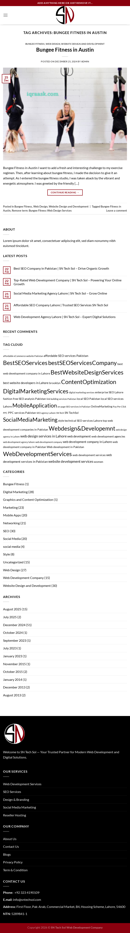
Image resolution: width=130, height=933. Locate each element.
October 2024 (13, 632)
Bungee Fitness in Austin (65, 50)
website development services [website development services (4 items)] (70, 461)
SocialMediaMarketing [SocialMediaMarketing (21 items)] (30, 419)
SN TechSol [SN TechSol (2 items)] (72, 412)
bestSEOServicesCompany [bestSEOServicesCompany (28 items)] (82, 362)
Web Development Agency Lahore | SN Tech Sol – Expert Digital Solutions (65, 317)
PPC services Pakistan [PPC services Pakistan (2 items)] (22, 412)
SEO (6, 531)
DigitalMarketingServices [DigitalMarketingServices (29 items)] (35, 391)
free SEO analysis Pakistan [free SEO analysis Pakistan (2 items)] (29, 398)
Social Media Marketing (19, 807)
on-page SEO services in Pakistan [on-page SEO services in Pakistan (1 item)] (73, 406)
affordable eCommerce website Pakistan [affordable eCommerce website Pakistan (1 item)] (23, 356)
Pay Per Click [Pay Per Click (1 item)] (119, 406)
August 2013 (12, 695)
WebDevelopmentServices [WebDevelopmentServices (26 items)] (37, 453)
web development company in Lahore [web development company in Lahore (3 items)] (87, 442)
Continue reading (65, 192)
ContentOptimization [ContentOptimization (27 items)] (88, 381)
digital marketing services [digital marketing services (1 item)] (81, 392)
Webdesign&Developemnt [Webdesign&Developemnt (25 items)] (82, 428)
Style (6, 554)
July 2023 (10, 648)
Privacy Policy (13, 862)
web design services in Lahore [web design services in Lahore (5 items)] (43, 436)
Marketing (10, 507)
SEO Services (12, 792)
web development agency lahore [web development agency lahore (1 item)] (19, 442)
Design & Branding (16, 799)
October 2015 (13, 671)
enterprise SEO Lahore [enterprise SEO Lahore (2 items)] (109, 392)
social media (11, 546)
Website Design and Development (83, 44)
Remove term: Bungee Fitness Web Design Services (42, 210)
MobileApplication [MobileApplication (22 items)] (34, 405)
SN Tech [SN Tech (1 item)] (60, 413)
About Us (9, 839)
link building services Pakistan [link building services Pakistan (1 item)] (61, 399)
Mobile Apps (12, 515)
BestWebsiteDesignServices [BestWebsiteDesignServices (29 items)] (87, 372)
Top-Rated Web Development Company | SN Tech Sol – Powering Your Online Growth (67, 282)
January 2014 (12, 679)
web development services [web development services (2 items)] (89, 455)
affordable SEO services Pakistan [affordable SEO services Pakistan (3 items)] (66, 355)
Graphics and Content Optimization (28, 499)
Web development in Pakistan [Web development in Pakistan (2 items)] (65, 447)
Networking (11, 523)
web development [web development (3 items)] (79, 436)
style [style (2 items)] (61, 420)
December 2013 (14, 687)
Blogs (7, 854)
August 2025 (12, 609)
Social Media (12, 538)
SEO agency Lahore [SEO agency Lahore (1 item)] (46, 413)
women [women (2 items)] (98, 461)
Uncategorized (13, 562)
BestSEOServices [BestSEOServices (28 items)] (25, 362)
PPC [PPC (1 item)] (5, 413)
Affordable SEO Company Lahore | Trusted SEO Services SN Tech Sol (61, 305)
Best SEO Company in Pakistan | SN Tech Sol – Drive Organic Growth (61, 268)
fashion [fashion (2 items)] (7, 398)
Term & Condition (15, 870)
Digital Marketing (15, 492)
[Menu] (5, 15)
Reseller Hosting (14, 815)
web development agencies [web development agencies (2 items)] (108, 436)
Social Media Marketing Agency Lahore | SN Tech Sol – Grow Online (60, 293)
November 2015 (14, 664)
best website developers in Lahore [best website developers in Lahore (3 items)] (26, 383)
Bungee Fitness (35, 44)
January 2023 (12, 656)
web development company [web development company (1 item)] (48, 442)
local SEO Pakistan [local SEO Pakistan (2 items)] (88, 398)
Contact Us (11, 846)
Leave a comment (116, 210)
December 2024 (14, 625)
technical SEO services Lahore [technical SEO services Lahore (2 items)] (83, 420)
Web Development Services (22, 784)
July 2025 (10, 617)
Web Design (53, 44)
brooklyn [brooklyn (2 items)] (55, 383)
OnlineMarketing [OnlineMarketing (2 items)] (101, 406)
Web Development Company (23, 578)
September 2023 (14, 640)
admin (85, 61)
